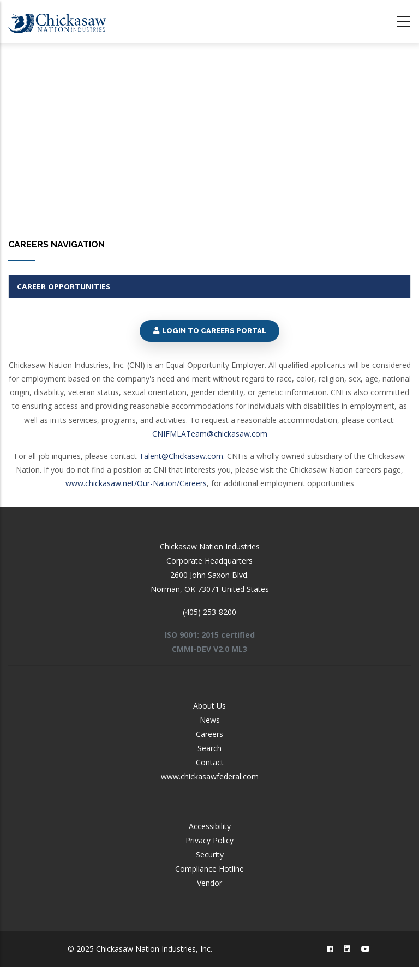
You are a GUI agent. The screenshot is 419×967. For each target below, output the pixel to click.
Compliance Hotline (209, 868)
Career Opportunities (63, 286)
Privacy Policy (209, 840)
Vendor (209, 883)
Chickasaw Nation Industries (210, 546)
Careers (209, 734)
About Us (209, 705)
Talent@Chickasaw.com (181, 456)
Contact (210, 762)
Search (209, 748)
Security (210, 854)
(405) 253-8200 (209, 612)
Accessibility (210, 826)
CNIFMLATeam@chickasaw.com (209, 433)
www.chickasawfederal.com (210, 776)
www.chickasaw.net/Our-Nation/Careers (136, 483)
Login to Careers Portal (209, 331)
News (210, 720)
